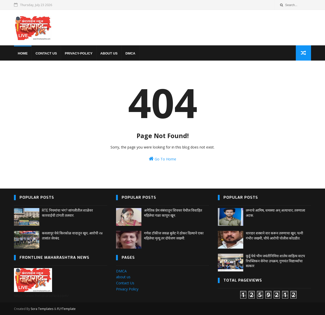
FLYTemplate (66, 309)
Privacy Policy (127, 289)
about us (123, 276)
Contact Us (125, 283)
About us (109, 53)
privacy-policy (78, 53)
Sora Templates (42, 309)
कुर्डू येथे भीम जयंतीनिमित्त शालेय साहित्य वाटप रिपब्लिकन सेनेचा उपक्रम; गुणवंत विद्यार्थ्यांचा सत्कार (275, 261)
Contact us (46, 53)
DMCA (130, 53)
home (23, 53)
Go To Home (162, 158)
